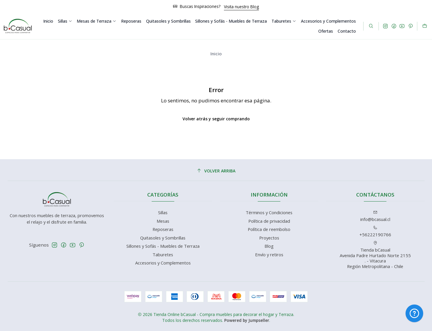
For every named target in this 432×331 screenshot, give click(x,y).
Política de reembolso (269, 229)
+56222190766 (375, 231)
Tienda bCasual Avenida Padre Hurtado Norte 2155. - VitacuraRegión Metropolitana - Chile (375, 255)
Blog (269, 246)
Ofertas (325, 31)
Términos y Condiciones (269, 212)
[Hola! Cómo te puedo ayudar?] (414, 313)
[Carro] (424, 26)
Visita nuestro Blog (241, 6)
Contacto (347, 31)
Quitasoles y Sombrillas (168, 21)
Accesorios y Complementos (328, 21)
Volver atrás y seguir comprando (216, 119)
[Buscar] (371, 26)
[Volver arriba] (216, 171)
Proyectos (269, 238)
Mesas (163, 221)
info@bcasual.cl (375, 216)
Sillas (65, 21)
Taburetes (284, 21)
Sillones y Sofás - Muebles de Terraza (231, 21)
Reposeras (131, 21)
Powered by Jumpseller (246, 320)
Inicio (48, 21)
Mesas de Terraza (96, 21)
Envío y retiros (269, 254)
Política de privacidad (269, 221)
